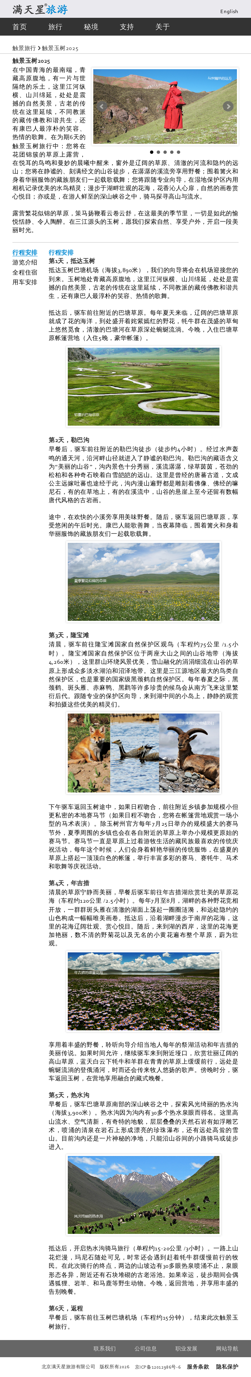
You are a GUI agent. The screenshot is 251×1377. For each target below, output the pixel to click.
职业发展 (186, 1348)
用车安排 (24, 282)
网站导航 (227, 1348)
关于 (162, 27)
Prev (102, 106)
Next (228, 106)
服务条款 (198, 1367)
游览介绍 (24, 262)
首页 (19, 27)
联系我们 (105, 1348)
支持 (127, 27)
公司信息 (146, 1348)
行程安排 (24, 252)
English (229, 11)
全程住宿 (24, 272)
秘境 (91, 27)
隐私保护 (227, 1367)
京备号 (158, 1367)
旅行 (55, 27)
